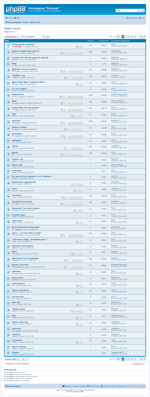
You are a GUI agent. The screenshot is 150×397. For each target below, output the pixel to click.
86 (75, 123)
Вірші (14, 252)
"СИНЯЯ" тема (18, 76)
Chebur (14, 90)
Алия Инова (19, 235)
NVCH (14, 292)
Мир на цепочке (19, 347)
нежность (16, 121)
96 (69, 97)
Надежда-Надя (116, 315)
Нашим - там (17, 159)
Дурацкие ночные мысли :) (24, 69)
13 (78, 72)
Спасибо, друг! (18, 215)
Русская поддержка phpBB (75, 391)
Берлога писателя (20, 265)
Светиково (17, 195)
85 (73, 123)
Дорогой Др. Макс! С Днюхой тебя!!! (28, 82)
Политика (16, 329)
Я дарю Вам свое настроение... (26, 108)
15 (78, 204)
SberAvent (114, 51)
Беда (14, 63)
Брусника (15, 59)
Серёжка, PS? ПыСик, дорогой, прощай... (30, 58)
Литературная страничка (23, 44)
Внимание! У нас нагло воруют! (26, 208)
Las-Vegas (15, 260)
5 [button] (135, 36)
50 (69, 110)
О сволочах (17, 340)
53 (78, 110)
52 (75, 110)
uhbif (16, 204)
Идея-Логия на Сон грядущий (25, 258)
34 (81, 235)
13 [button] (141, 36)
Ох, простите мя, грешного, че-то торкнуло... (32, 176)
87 (78, 123)
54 (69, 104)
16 (81, 204)
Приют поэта (12, 28)
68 (73, 54)
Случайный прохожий (22, 202)
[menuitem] (17, 18)
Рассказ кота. (18, 297)
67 (69, 54)
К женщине (17, 171)
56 (75, 104)
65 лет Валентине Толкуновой (25, 227)
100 (81, 97)
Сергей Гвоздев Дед (118, 94)
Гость (14, 189)
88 (81, 123)
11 (73, 72)
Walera (17, 129)
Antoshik (18, 136)
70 (78, 54)
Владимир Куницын (22, 267)
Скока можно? (18, 283)
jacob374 (114, 227)
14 (81, 72)
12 (75, 72)
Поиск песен (17, 278)
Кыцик (113, 251)
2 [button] (125, 36)
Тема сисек (17, 220)
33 (78, 235)
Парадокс (16, 334)
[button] (118, 36)
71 (81, 54)
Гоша (113, 290)
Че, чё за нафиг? (19, 89)
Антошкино (17, 134)
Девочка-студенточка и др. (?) (25, 51)
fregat (17, 110)
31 (73, 235)
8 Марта (15, 352)
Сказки (15, 146)
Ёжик (14, 101)
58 (81, 104)
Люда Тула (115, 302)
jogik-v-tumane (20, 103)
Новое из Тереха (19, 127)
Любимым (16, 140)
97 (72, 97)
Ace (16, 53)
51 (73, 110)
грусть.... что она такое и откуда (26, 233)
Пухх (14, 114)
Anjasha (114, 57)
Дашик (15, 152)
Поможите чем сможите (22, 246)
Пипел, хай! (17, 165)
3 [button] (129, 36)
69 (75, 54)
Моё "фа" (16, 302)
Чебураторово (18, 309)
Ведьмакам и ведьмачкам (24, 182)
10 (69, 72)
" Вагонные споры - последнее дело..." (30, 239)
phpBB (70, 390)
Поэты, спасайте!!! (20, 290)
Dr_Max (14, 65)
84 (69, 123)
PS (14, 31)
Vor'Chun (18, 46)
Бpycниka (15, 280)
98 (75, 97)
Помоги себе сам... (20, 322)
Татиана (114, 69)
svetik (14, 197)
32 (75, 235)
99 (78, 97)
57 (78, 104)
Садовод (18, 229)
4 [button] (132, 36)
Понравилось (18, 94)
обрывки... (17, 271)
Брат (14, 316)
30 (69, 235)
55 (73, 104)
